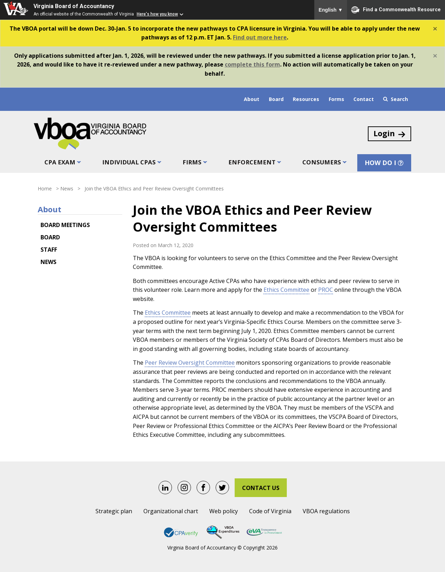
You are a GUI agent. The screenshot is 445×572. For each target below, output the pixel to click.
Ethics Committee (286, 289)
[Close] (435, 28)
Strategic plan (113, 510)
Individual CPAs (128, 163)
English (331, 10)
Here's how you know (157, 14)
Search (395, 99)
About (251, 99)
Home (45, 187)
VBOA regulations (326, 510)
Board (276, 99)
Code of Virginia (270, 510)
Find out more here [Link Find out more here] (260, 37)
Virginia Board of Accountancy (73, 6)
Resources (306, 99)
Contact (363, 99)
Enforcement (252, 163)
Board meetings (65, 224)
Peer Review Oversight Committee (190, 362)
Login (391, 133)
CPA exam (58, 163)
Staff (49, 249)
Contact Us (260, 487)
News (66, 187)
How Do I (386, 163)
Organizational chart (170, 510)
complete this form (252, 64)
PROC (325, 289)
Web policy (223, 510)
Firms (192, 163)
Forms (336, 99)
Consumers (322, 163)
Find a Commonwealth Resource (396, 9)
